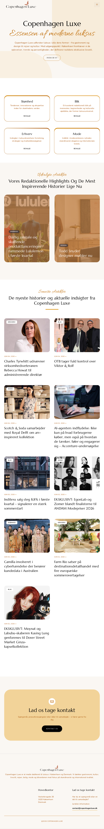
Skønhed (14, 231)
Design (63, 245)
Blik (60, 322)
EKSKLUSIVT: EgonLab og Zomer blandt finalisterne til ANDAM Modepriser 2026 (75, 503)
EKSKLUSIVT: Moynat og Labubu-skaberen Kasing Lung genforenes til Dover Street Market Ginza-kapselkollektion (26, 638)
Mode (10, 389)
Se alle (27, 116)
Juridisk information (81, 804)
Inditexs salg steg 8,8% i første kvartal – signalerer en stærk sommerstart (27, 503)
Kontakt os (52, 729)
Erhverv (11, 322)
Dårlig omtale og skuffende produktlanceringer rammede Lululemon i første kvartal (26, 246)
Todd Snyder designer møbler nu (75, 253)
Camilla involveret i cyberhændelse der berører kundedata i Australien (25, 566)
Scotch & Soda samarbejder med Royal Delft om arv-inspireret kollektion (24, 432)
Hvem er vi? (52, 58)
